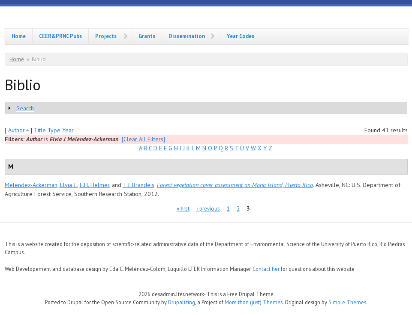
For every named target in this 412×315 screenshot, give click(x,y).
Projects (106, 36)
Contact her (266, 268)
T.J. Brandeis (138, 185)
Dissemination (186, 36)
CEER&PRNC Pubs (60, 36)
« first (183, 208)
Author (16, 130)
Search (25, 108)
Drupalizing (181, 302)
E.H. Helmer (94, 185)
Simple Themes (347, 302)
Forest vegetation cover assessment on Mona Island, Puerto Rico (235, 185)
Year (68, 130)
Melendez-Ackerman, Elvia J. (41, 185)
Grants (146, 36)
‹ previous (208, 208)
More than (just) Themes (254, 302)
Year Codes (240, 36)
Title (40, 130)
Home (19, 36)
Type (54, 130)
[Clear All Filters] (143, 139)
